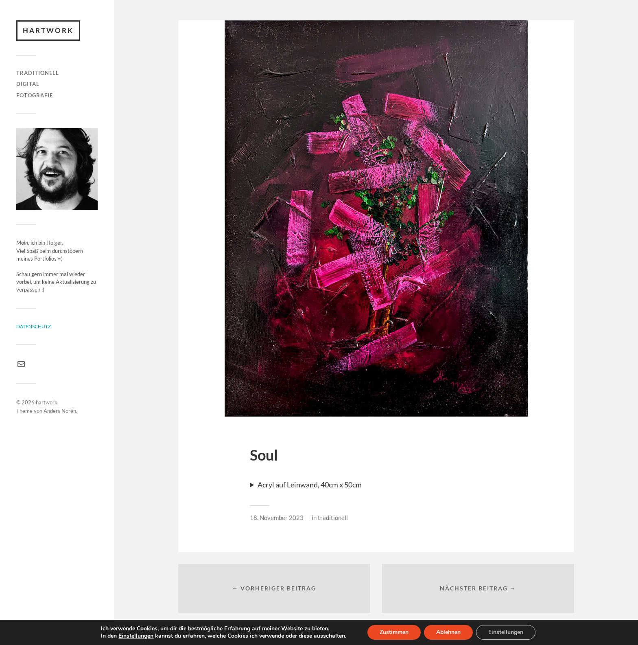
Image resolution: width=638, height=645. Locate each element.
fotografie (34, 95)
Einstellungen (135, 636)
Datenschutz (33, 326)
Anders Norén (60, 411)
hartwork (48, 30)
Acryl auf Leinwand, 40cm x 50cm (310, 484)
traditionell (37, 73)
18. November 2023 (277, 517)
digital (27, 84)
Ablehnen (448, 632)
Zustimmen (394, 632)
